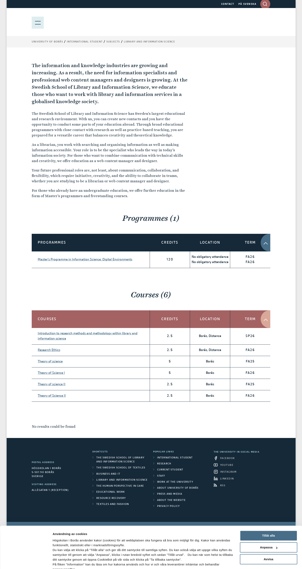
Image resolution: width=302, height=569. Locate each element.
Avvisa (268, 540)
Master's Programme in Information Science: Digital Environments (85, 259)
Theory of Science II (52, 396)
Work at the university (175, 482)
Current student (170, 469)
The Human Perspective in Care (120, 486)
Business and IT (108, 474)
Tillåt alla (268, 516)
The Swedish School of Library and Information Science (120, 459)
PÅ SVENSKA (247, 4)
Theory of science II (51, 384)
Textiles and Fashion (112, 504)
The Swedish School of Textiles (120, 467)
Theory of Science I (51, 373)
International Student (85, 41)
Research (164, 463)
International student (175, 457)
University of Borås (47, 41)
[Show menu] (38, 22)
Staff (161, 476)
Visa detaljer (61, 561)
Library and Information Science (149, 41)
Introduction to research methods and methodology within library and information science (87, 336)
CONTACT (227, 4)
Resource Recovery (111, 498)
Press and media (169, 494)
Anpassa (268, 528)
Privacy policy (168, 506)
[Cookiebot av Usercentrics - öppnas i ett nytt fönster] (26, 561)
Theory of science (50, 361)
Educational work (110, 492)
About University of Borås (178, 488)
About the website (171, 500)
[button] (269, 242)
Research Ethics (49, 350)
